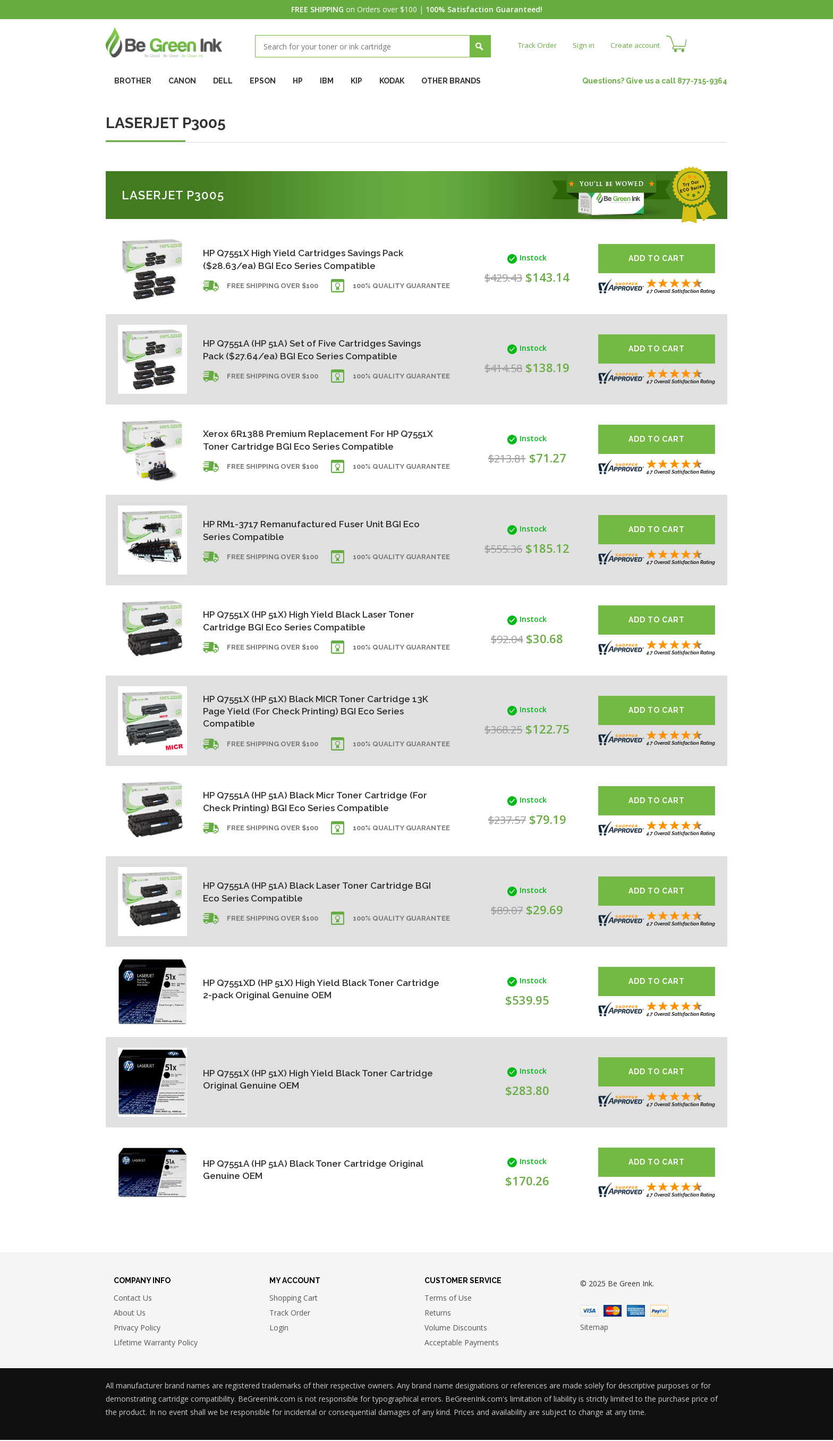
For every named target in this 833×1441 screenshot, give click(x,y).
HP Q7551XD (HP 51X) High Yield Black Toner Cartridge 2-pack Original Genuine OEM (303, 989)
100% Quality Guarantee (401, 288)
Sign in (586, 45)
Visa (589, 1312)
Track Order (538, 45)
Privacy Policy (137, 1329)
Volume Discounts (455, 1329)
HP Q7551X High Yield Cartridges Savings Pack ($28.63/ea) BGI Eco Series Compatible (308, 259)
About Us (130, 1314)
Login (278, 1329)
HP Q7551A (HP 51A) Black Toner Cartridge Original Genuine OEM (299, 1170)
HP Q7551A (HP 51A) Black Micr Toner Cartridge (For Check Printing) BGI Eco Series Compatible (311, 801)
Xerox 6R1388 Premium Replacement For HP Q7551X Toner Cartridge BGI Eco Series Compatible (304, 440)
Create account (639, 45)
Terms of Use (448, 1299)
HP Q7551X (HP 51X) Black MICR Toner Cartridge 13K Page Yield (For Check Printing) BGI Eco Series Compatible (312, 711)
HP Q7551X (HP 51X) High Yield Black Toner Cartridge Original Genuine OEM (299, 1079)
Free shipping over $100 (272, 288)
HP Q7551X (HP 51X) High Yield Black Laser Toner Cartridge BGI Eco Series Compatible (303, 621)
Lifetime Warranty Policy (156, 1343)
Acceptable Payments (461, 1343)
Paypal (659, 1312)
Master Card (613, 1312)
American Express (636, 1312)
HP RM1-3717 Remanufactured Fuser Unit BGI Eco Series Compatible (306, 530)
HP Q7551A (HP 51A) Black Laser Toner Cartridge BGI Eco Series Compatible (289, 892)
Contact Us (133, 1299)
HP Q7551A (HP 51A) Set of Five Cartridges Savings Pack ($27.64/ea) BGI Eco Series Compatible (299, 349)
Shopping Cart (293, 1299)
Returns (437, 1314)
